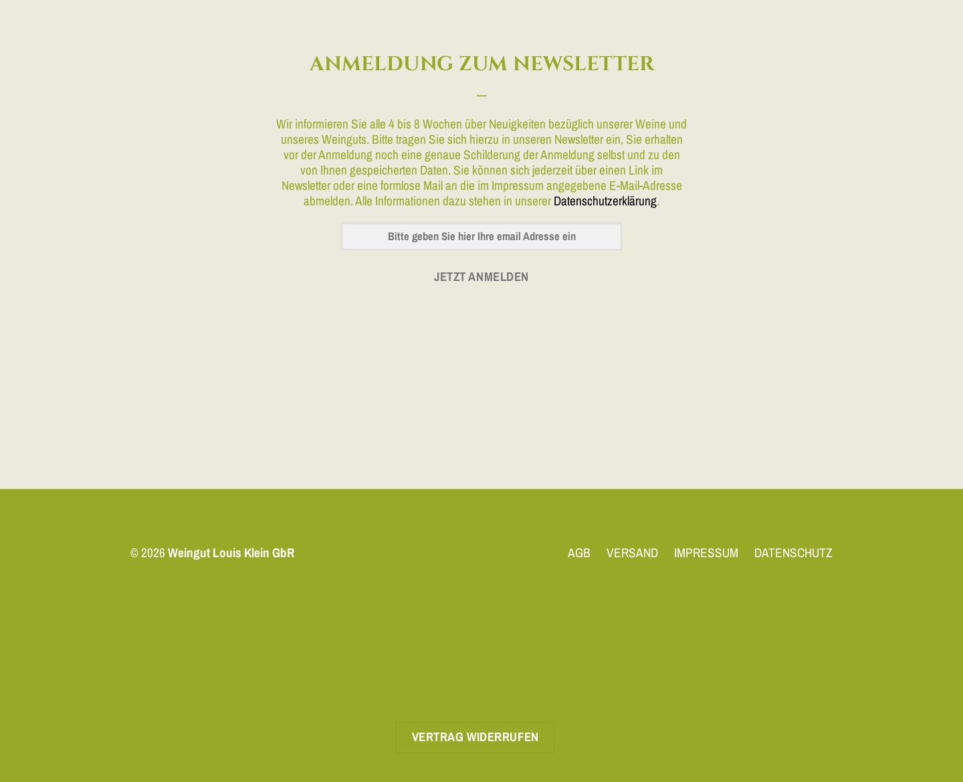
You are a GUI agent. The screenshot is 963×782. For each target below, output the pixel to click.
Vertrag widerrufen (475, 736)
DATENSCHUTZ (793, 552)
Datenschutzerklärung (605, 200)
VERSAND (632, 552)
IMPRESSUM (706, 552)
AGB (579, 552)
